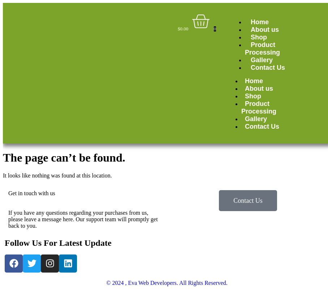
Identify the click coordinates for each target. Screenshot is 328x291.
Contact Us (268, 67)
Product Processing (262, 48)
